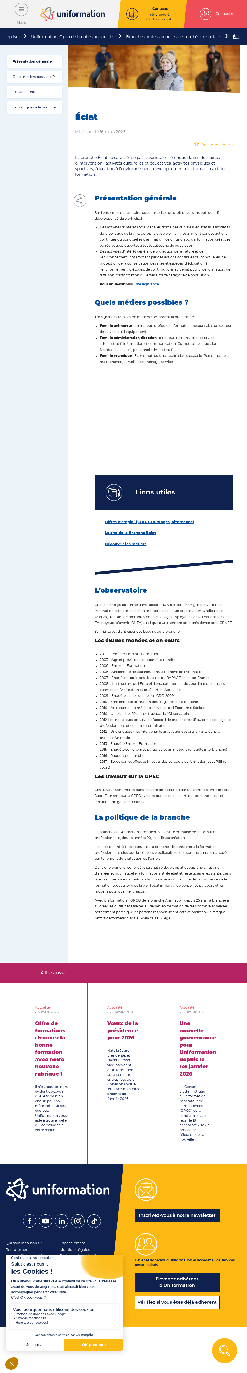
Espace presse (71, 1241)
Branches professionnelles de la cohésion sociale (173, 37)
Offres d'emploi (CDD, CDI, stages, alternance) (145, 522)
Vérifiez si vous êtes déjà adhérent (177, 1304)
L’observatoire (24, 92)
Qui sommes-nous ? (23, 1241)
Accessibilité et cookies (25, 1254)
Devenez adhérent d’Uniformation (177, 1283)
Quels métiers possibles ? (34, 76)
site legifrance (147, 284)
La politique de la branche (34, 107)
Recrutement (17, 1248)
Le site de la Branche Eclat (127, 532)
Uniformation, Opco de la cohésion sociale (72, 37)
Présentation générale (32, 61)
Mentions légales (74, 1248)
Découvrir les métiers (124, 543)
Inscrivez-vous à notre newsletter (177, 1214)
